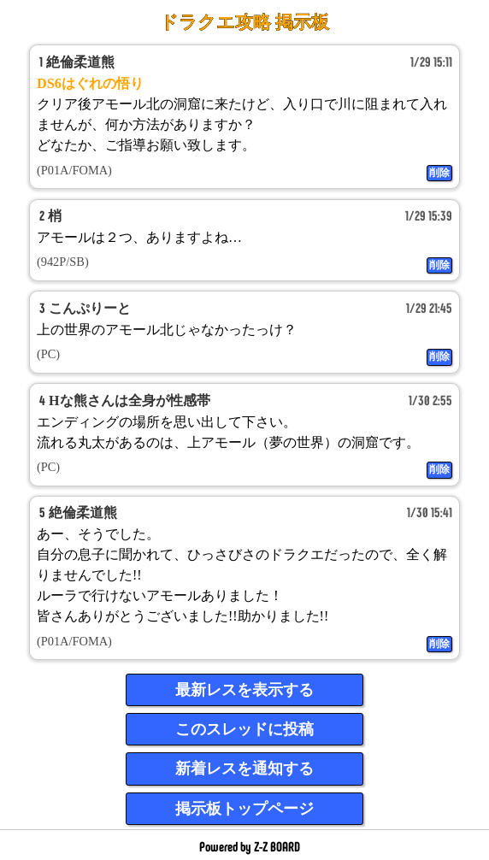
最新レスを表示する (244, 689)
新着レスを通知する (244, 768)
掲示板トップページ (244, 808)
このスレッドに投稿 (244, 729)
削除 (439, 173)
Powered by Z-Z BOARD (249, 847)
